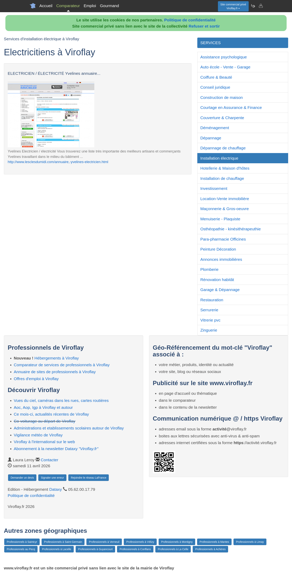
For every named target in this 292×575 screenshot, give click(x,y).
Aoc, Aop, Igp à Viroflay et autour (43, 407)
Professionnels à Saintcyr (22, 541)
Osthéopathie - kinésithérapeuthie (230, 229)
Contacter (49, 460)
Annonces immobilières (221, 259)
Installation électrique (219, 158)
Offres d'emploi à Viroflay (36, 378)
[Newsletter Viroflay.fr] (253, 6)
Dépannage (210, 138)
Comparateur (68, 5)
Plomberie (209, 269)
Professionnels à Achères (210, 549)
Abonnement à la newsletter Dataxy (56, 448)
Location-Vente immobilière (224, 198)
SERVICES (210, 42)
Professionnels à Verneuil (104, 541)
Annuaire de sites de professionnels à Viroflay (55, 372)
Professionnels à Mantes (214, 541)
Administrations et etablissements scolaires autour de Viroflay (69, 428)
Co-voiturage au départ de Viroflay (44, 421)
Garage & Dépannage (220, 289)
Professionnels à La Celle (173, 549)
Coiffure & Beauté (216, 77)
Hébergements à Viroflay (56, 358)
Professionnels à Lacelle (56, 549)
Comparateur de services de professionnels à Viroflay (62, 365)
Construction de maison (221, 97)
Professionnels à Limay (250, 541)
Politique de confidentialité (190, 20)
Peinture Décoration (218, 249)
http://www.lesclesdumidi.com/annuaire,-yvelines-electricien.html (58, 162)
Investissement (213, 188)
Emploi (90, 5)
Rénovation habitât (217, 279)
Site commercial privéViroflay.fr (233, 6)
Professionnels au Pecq (21, 549)
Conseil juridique (215, 87)
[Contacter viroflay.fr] (260, 6)
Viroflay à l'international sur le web (44, 441)
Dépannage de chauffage (223, 148)
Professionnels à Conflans (135, 549)
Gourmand (109, 5)
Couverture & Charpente (222, 117)
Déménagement (214, 127)
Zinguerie (208, 330)
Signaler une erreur (52, 477)
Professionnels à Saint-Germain (63, 541)
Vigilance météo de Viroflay (38, 435)
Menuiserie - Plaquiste (220, 219)
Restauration (211, 300)
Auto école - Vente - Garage (225, 67)
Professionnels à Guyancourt (95, 549)
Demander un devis (22, 477)
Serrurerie (209, 310)
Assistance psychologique (223, 57)
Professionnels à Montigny (177, 541)
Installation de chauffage (222, 178)
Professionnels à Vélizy (140, 541)
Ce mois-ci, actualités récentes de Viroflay (51, 414)
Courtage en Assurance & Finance (231, 107)
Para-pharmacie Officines (223, 239)
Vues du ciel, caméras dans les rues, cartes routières (61, 400)
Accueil (46, 5)
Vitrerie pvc (210, 320)
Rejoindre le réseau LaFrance (88, 477)
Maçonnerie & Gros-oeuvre (224, 208)
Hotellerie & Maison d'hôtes (224, 168)
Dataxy (55, 489)
